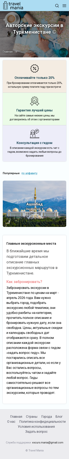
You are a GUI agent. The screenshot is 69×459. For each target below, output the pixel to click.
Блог (59, 416)
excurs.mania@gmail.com (47, 442)
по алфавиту (29, 173)
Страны (32, 416)
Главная (16, 416)
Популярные (11, 173)
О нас (11, 421)
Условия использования (36, 426)
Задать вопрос (36, 431)
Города (46, 416)
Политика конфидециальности (42, 421)
